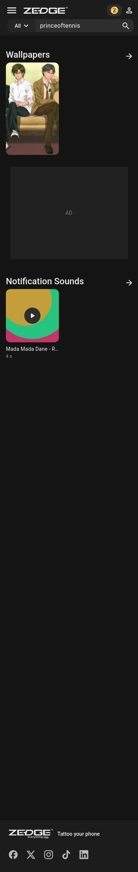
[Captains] (32, 108)
